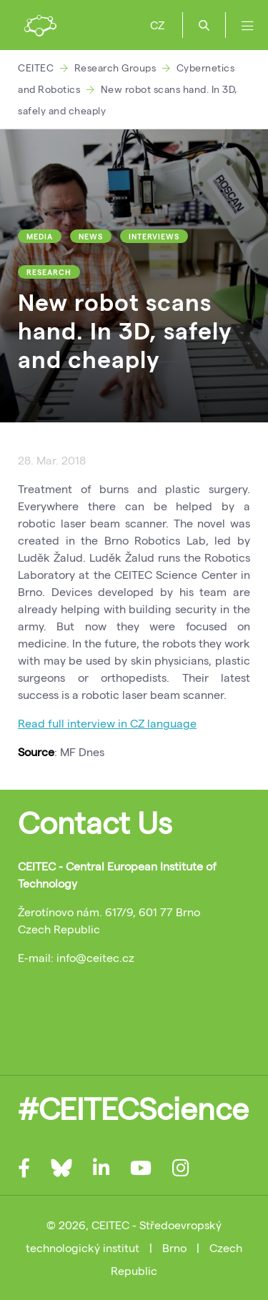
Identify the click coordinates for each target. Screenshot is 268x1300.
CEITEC (36, 67)
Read (33, 723)
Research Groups (115, 67)
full (56, 723)
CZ (157, 24)
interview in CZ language (130, 723)
